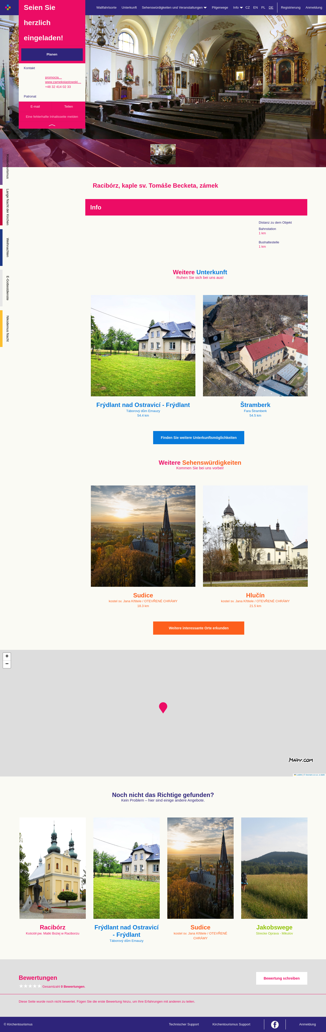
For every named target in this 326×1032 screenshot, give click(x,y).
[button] (163, 707)
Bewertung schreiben (282, 978)
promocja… (53, 77)
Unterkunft (129, 7)
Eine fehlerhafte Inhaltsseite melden (52, 117)
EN (255, 7)
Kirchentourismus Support (231, 1024)
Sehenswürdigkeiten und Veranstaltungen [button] (174, 7)
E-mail (35, 106)
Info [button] (238, 7)
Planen (52, 54)
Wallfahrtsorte (106, 7)
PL (263, 7)
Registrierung (290, 7)
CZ (248, 7)
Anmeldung (313, 7)
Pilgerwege (220, 7)
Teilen (68, 106)
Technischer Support (184, 1024)
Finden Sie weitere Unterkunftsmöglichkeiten (199, 438)
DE (271, 7)
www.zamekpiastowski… (63, 82)
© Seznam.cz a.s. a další (314, 775)
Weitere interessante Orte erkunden (199, 628)
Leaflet (298, 775)
